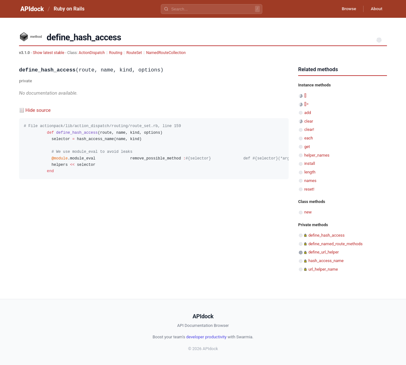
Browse (347, 8)
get (307, 146)
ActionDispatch (92, 53)
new (307, 212)
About (376, 8)
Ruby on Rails (69, 9)
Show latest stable (49, 53)
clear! (309, 129)
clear (308, 121)
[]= (306, 104)
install (309, 163)
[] (305, 95)
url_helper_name (323, 269)
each (308, 138)
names (310, 180)
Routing (115, 53)
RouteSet (134, 53)
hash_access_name (326, 260)
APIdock (32, 9)
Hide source (38, 110)
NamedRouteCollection (166, 53)
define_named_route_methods (335, 243)
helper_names (316, 155)
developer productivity (206, 337)
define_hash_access (326, 235)
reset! (309, 189)
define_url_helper (323, 252)
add (307, 112)
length (309, 172)
